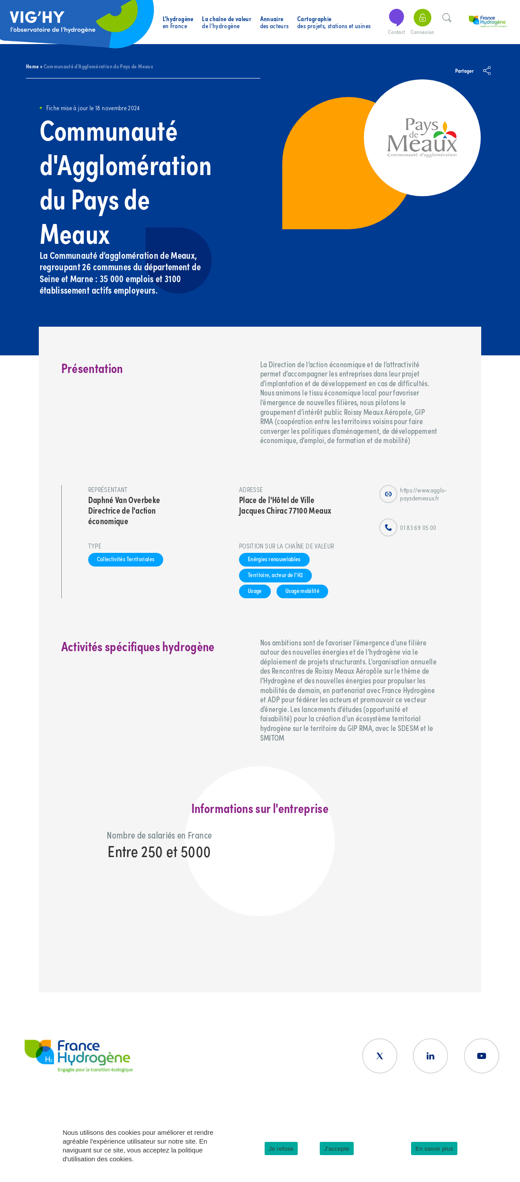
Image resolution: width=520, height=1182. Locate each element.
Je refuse (281, 1148)
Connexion (422, 22)
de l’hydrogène (226, 22)
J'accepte (336, 1148)
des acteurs (274, 22)
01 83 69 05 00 (407, 527)
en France (178, 22)
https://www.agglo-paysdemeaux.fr (413, 494)
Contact (396, 22)
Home (32, 66)
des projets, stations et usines (333, 22)
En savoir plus (434, 1148)
